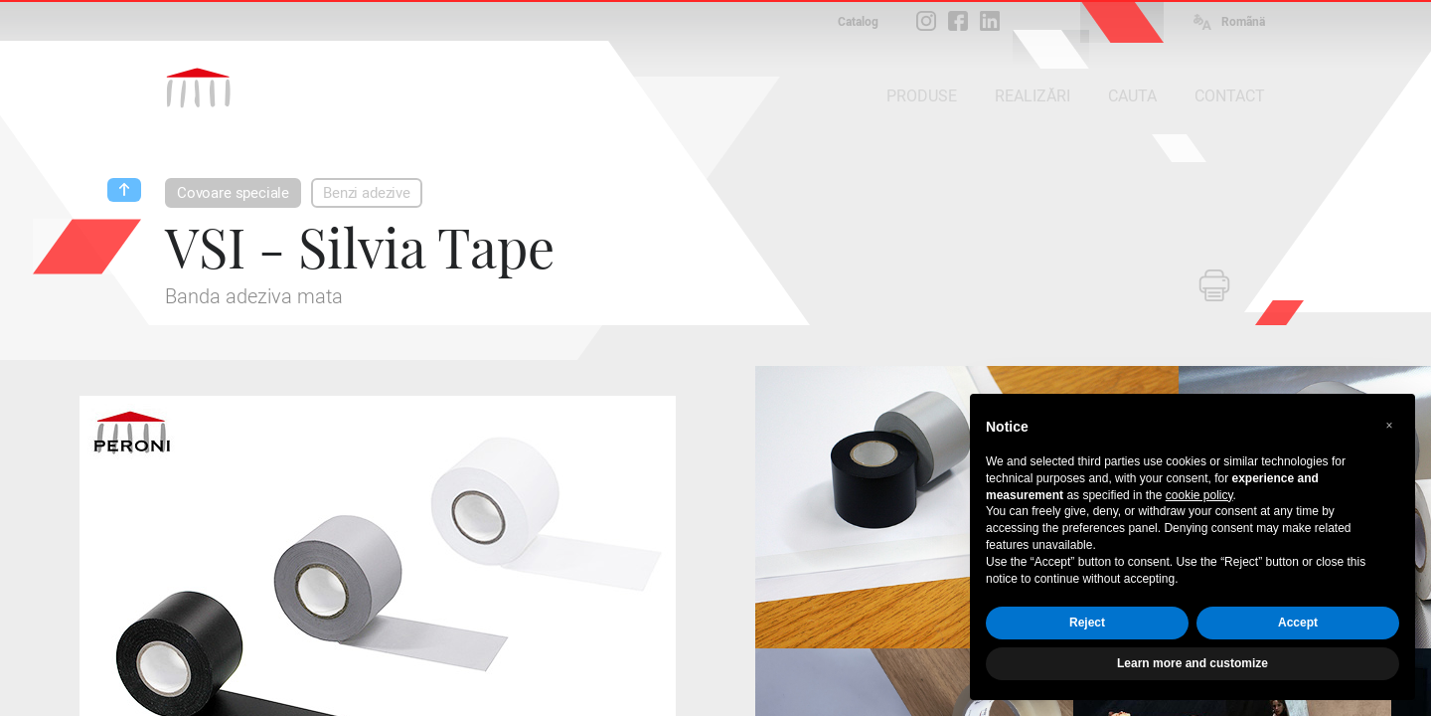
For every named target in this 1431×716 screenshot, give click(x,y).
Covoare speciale (233, 193)
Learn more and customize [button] (1192, 663)
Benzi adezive (366, 193)
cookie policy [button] (1199, 495)
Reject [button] (1087, 622)
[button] (1389, 426)
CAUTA (1132, 96)
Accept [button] (1298, 622)
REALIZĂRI (1032, 96)
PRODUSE (921, 96)
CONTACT (1229, 96)
